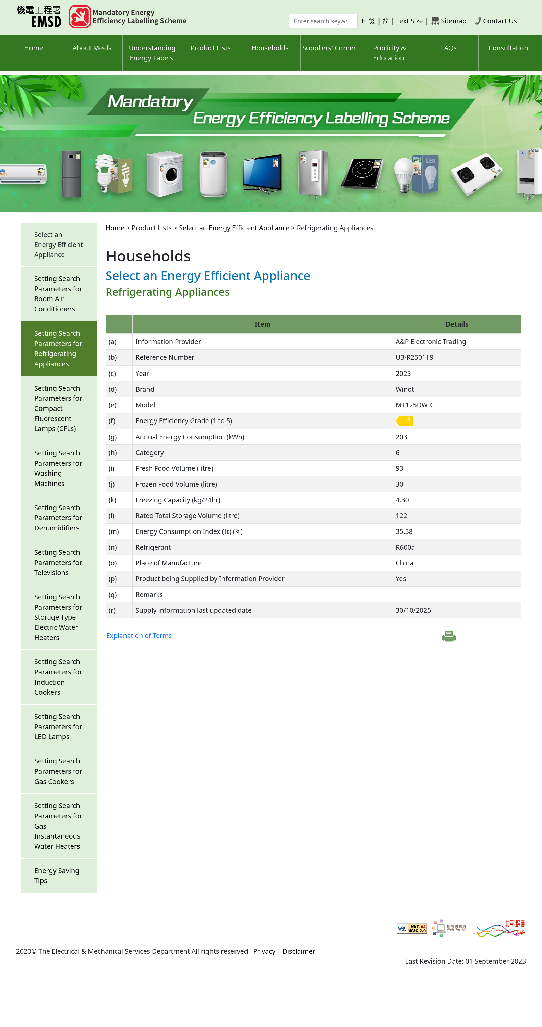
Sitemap (453, 20)
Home (33, 47)
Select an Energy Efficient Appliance (234, 227)
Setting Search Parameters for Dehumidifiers (58, 518)
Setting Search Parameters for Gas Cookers (58, 771)
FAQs (449, 47)
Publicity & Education (389, 52)
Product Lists (211, 47)
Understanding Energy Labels (152, 52)
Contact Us (500, 20)
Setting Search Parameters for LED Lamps (58, 726)
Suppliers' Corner (329, 47)
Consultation (508, 47)
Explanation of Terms (139, 635)
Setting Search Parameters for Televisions (58, 562)
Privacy (264, 951)
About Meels (92, 47)
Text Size (409, 20)
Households (270, 47)
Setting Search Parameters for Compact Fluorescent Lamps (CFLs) (58, 408)
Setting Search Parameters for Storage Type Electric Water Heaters (58, 617)
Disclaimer (298, 951)
